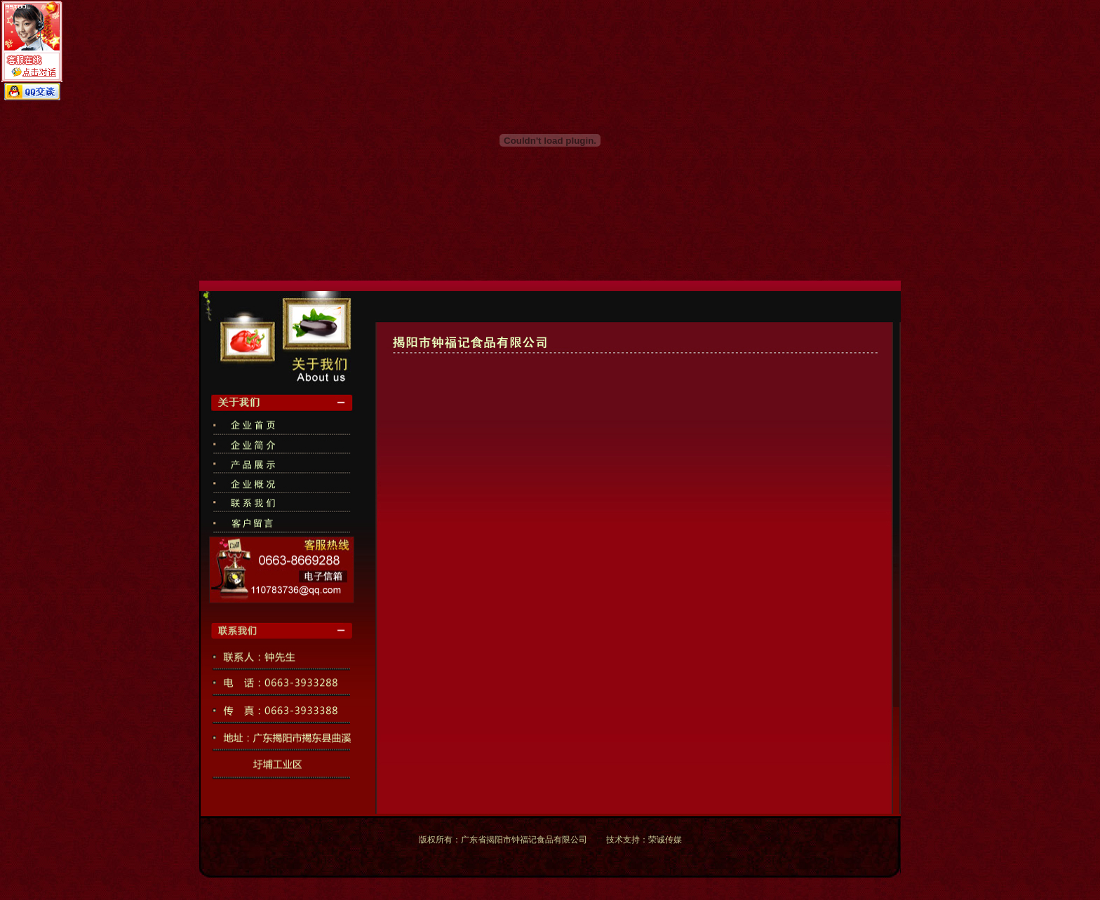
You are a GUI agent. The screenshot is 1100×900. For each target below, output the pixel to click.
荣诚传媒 (665, 840)
